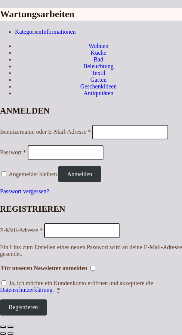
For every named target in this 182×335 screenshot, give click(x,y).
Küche (99, 52)
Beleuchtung (98, 66)
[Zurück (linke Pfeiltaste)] (3, 333)
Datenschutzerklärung (26, 290)
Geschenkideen (98, 86)
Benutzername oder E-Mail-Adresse (45, 132)
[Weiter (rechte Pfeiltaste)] (10, 333)
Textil (98, 73)
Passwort (13, 152)
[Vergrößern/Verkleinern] (10, 327)
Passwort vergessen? (24, 191)
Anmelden (79, 174)
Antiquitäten (99, 93)
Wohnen (98, 46)
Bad (99, 59)
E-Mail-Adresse (21, 230)
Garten (98, 79)
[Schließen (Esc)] (3, 327)
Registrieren (23, 307)
